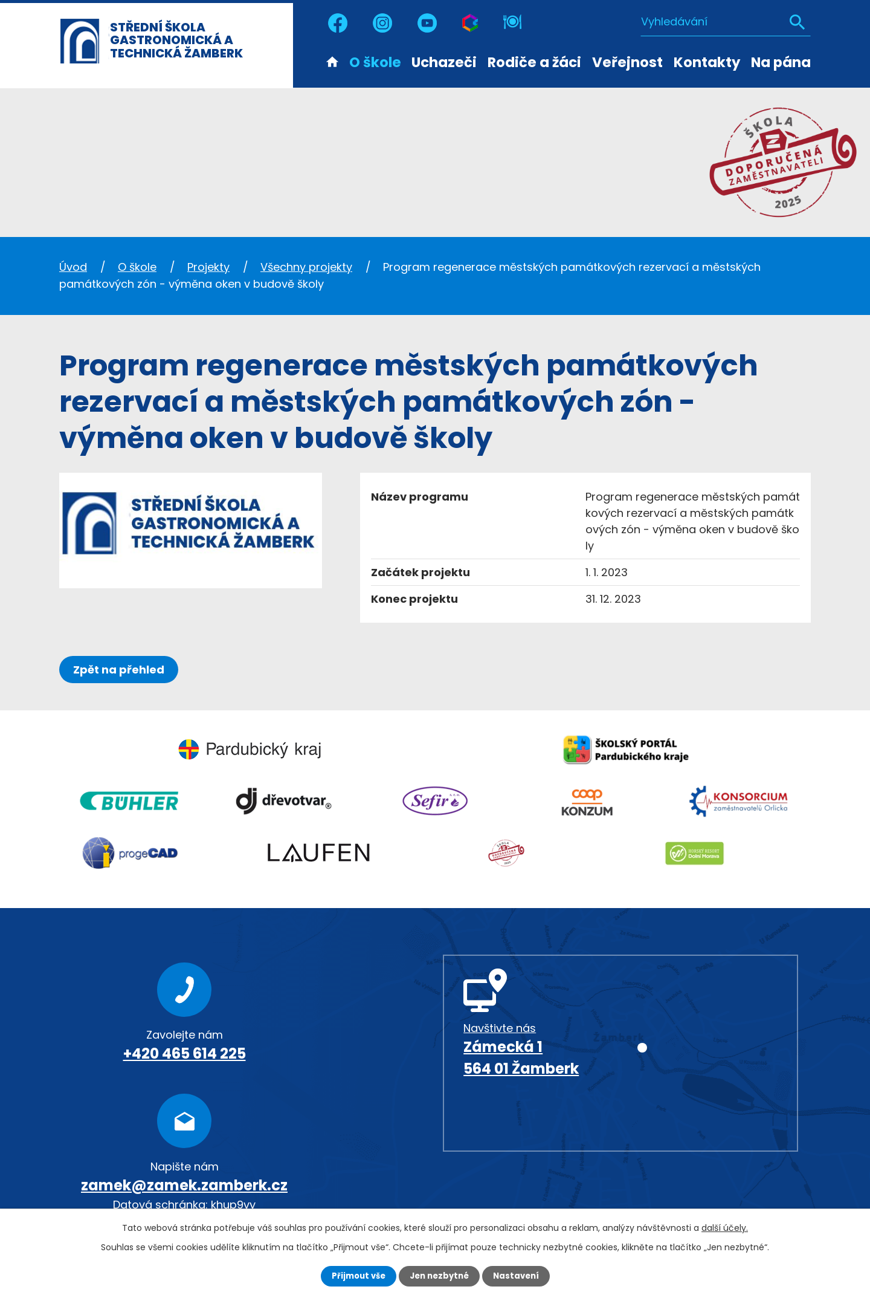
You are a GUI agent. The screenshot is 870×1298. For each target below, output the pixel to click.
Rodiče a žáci (534, 62)
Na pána (781, 62)
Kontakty (707, 62)
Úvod (332, 61)
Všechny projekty (306, 266)
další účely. (724, 1227)
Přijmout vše (355, 1276)
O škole (375, 62)
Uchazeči (444, 62)
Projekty (208, 266)
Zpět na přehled (121, 669)
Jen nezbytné (439, 1276)
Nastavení (519, 1276)
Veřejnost (627, 62)
